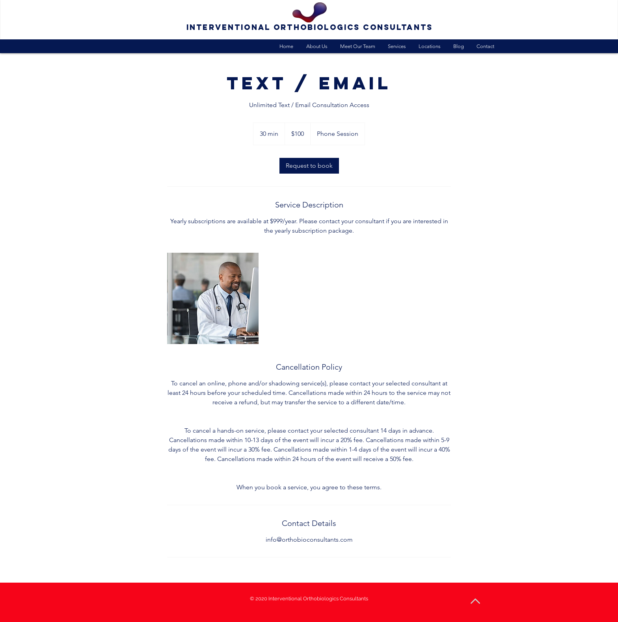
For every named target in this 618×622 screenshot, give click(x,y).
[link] (309, 166)
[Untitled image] (213, 298)
